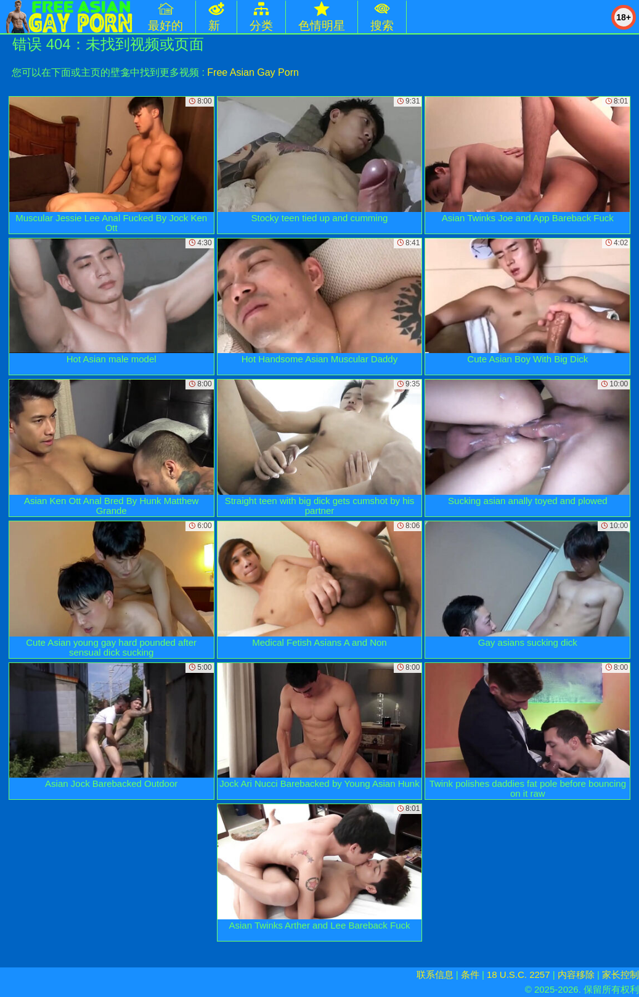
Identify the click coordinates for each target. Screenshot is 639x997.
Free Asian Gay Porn (253, 72)
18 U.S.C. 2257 (518, 974)
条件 (470, 974)
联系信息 (435, 974)
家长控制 (620, 974)
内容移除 (576, 974)
